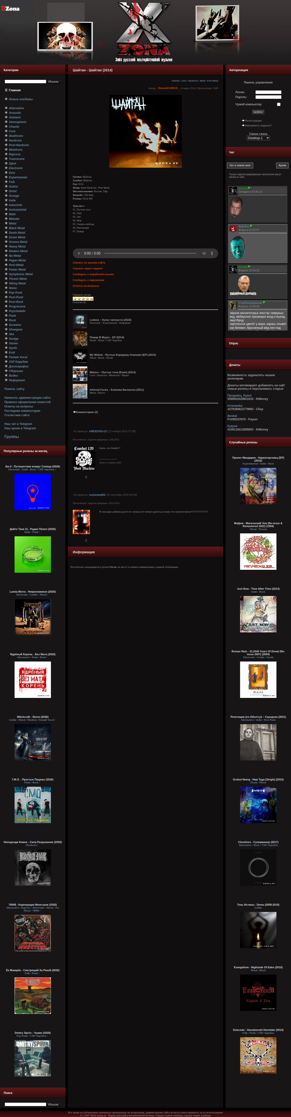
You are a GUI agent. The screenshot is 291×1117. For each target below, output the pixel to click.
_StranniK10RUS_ (168, 88)
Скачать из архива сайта (89, 262)
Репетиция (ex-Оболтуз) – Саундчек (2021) (258, 716)
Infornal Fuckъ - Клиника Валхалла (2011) (117, 389)
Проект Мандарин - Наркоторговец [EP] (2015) (258, 459)
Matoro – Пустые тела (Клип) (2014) (113, 372)
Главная (15, 90)
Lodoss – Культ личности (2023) (110, 319)
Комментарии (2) (85, 412)
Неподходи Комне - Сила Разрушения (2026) (33, 842)
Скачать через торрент (88, 268)
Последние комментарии (22, 411)
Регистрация (253, 120)
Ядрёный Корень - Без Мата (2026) (32, 654)
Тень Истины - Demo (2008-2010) (258, 904)
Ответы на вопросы (18, 406)
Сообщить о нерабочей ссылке (93, 274)
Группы (11, 437)
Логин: (240, 92)
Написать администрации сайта (27, 397)
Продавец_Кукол (239, 395)
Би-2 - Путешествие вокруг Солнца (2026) (33, 466)
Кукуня (232, 426)
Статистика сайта (17, 415)
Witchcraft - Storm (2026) (32, 716)
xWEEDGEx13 (98, 431)
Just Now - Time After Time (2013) (258, 588)
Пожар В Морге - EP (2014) (107, 337)
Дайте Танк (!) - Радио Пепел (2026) (33, 529)
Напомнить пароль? (258, 125)
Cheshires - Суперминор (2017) (258, 842)
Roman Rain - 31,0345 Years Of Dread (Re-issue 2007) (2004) (258, 653)
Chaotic (176, 81)
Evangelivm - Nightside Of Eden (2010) (258, 967)
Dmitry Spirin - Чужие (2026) (33, 1032)
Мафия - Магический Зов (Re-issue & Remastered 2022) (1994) (258, 525)
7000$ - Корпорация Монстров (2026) (33, 904)
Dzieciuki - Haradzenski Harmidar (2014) (258, 1029)
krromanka (234, 405)
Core (183, 81)
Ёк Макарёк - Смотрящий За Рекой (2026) (33, 970)
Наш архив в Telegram (20, 428)
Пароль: (241, 97)
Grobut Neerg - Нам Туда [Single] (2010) (258, 779)
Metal (202, 81)
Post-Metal (212, 81)
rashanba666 (97, 494)
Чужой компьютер (248, 104)
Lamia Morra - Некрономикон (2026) (33, 591)
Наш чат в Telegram (18, 424)
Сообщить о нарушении (88, 280)
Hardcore (193, 81)
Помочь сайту (14, 389)
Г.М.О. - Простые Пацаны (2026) (33, 779)
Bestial (232, 416)
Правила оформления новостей (27, 402)
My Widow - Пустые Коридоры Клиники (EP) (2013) (123, 354)
